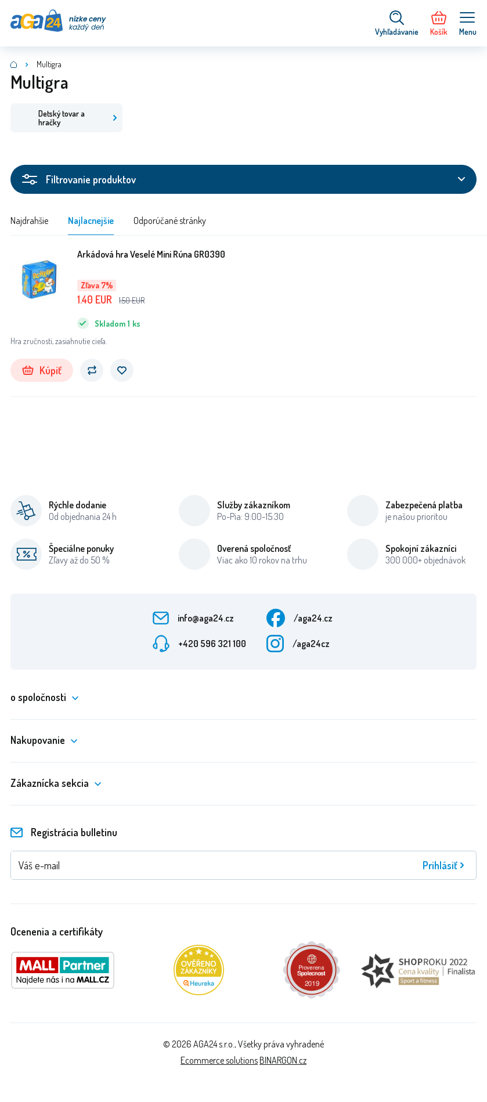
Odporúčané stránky (170, 220)
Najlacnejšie (91, 220)
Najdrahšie (29, 220)
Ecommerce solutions (219, 1060)
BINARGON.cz (282, 1060)
